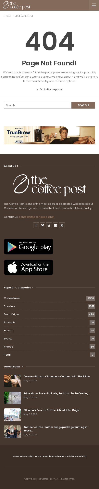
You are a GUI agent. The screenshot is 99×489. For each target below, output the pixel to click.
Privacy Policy (26, 456)
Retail (7, 355)
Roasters (9, 306)
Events (8, 338)
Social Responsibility (75, 456)
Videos (8, 347)
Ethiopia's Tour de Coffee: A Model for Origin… (52, 410)
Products (9, 322)
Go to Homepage (49, 89)
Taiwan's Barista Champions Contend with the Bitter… (57, 376)
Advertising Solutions (53, 456)
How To (8, 330)
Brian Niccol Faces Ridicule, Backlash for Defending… (56, 393)
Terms (38, 456)
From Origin (11, 314)
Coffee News (12, 298)
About (16, 456)
